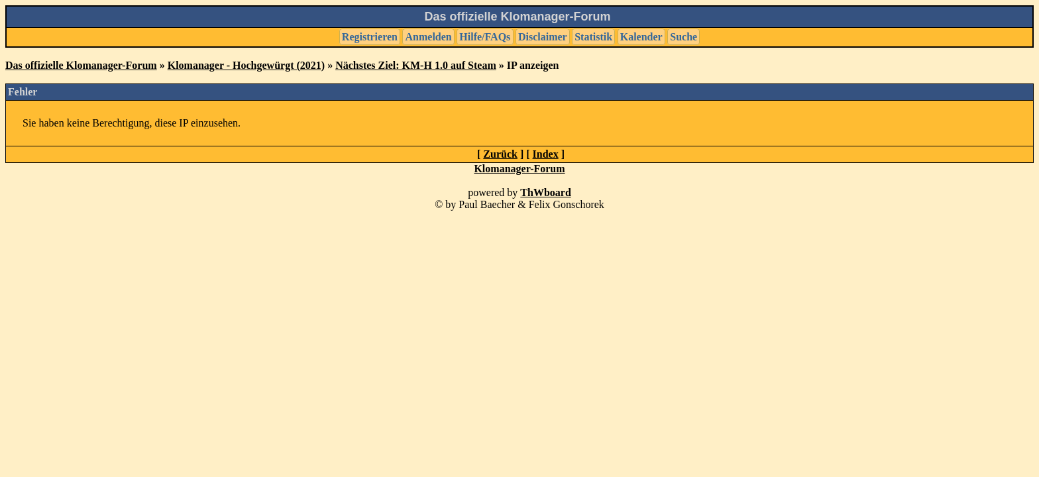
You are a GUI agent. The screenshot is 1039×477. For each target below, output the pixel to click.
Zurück (500, 154)
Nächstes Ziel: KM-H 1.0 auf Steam (415, 65)
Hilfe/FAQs (484, 36)
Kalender (641, 36)
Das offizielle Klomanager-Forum (81, 65)
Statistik (593, 36)
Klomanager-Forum (519, 168)
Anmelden (429, 36)
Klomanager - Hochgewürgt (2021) (246, 65)
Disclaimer (542, 36)
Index (546, 154)
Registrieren (370, 36)
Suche (683, 36)
